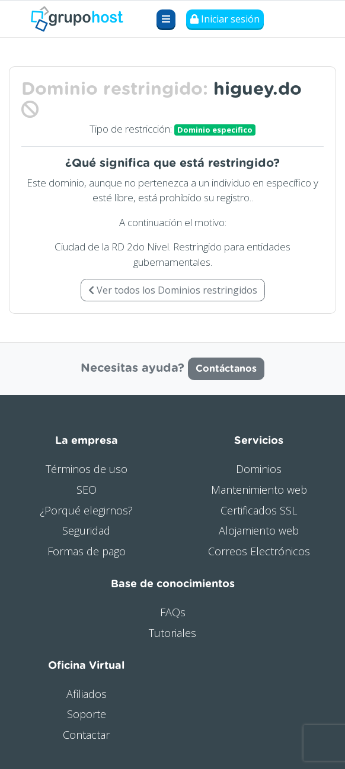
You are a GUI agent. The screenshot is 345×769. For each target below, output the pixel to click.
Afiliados (86, 694)
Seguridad (86, 530)
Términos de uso (86, 469)
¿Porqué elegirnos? (86, 510)
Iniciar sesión (225, 18)
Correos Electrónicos (259, 551)
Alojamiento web (259, 530)
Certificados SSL (259, 510)
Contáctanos (226, 369)
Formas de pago (86, 551)
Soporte (86, 714)
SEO (86, 489)
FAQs (173, 612)
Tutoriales (172, 633)
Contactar (86, 735)
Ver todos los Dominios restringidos (172, 290)
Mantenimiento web (259, 489)
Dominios (259, 469)
